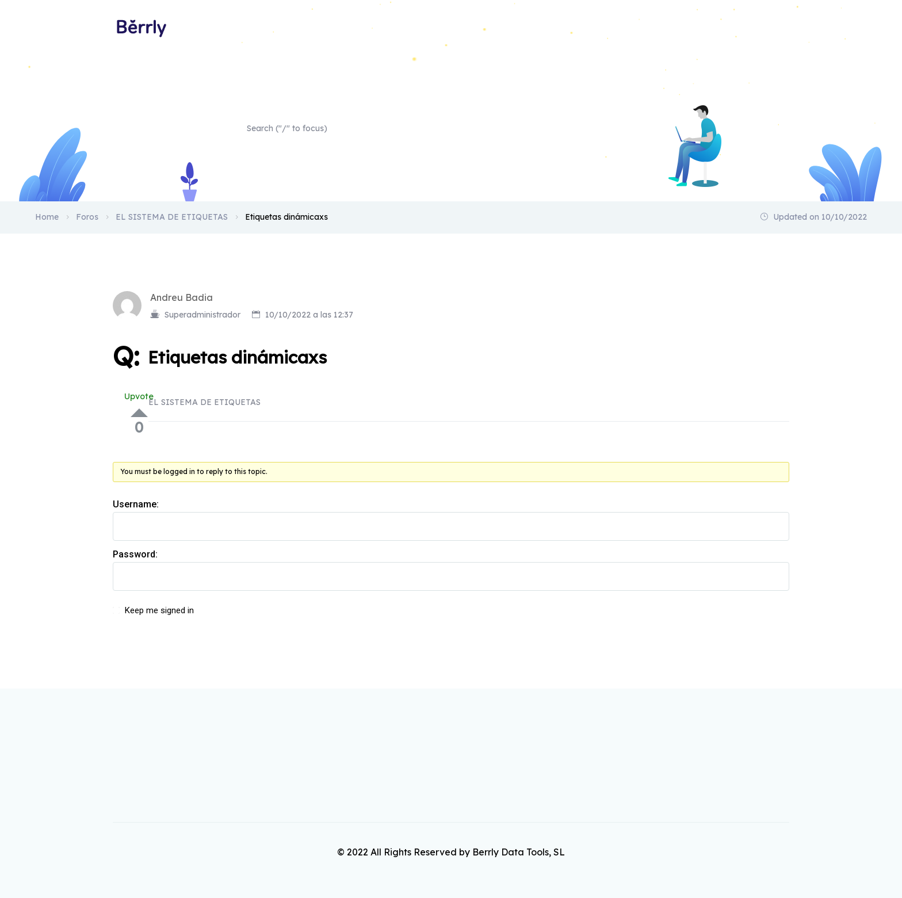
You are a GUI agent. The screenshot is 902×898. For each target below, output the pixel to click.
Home (777, 27)
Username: (136, 504)
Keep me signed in (159, 610)
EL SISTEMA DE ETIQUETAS (172, 217)
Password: (135, 554)
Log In (756, 617)
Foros (87, 217)
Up (139, 412)
